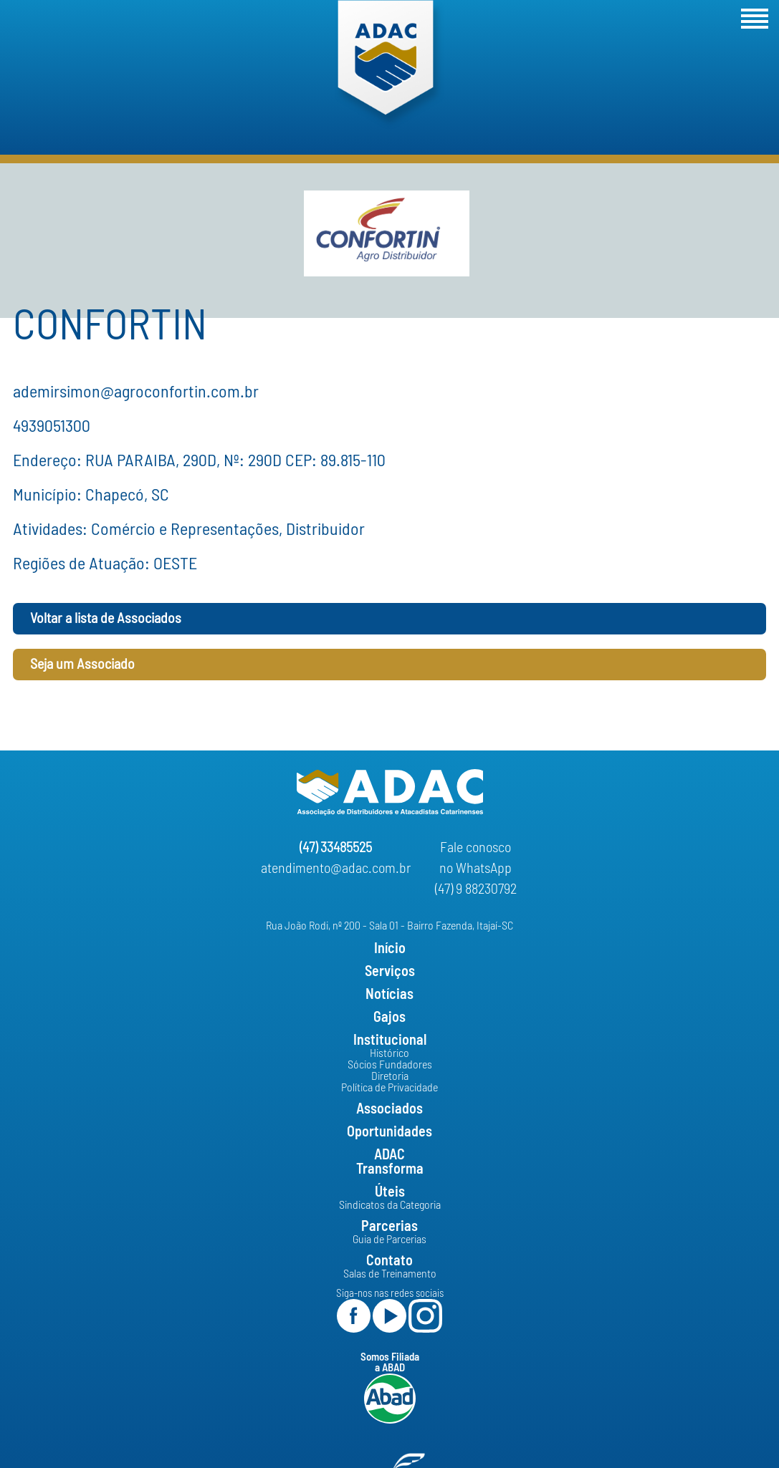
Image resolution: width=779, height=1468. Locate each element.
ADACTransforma (390, 1162)
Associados (389, 1109)
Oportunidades (389, 1132)
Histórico (389, 1053)
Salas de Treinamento (389, 1274)
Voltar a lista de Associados (105, 619)
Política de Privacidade (389, 1087)
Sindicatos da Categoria (390, 1205)
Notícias (389, 994)
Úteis (390, 1192)
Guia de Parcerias (389, 1239)
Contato (389, 1261)
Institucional (389, 1040)
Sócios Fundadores (390, 1065)
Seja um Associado (82, 664)
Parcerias (389, 1227)
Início (390, 949)
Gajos (389, 1017)
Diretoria (389, 1076)
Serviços (390, 972)
